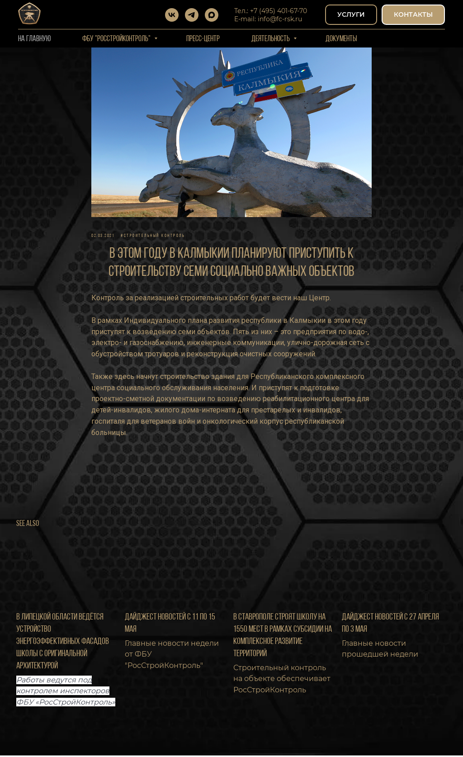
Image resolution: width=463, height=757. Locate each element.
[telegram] (191, 15)
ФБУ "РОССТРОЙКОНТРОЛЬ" (117, 39)
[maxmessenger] (211, 15)
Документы (341, 39)
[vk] (172, 15)
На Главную (34, 39)
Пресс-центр (203, 39)
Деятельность (271, 39)
